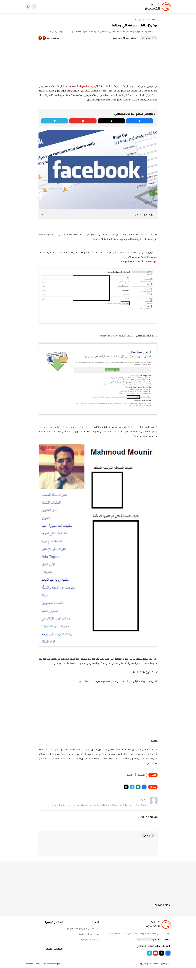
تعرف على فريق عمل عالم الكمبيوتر (83, 928)
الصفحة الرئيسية (151, 19)
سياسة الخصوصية (90, 939)
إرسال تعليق (148, 835)
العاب (78, 6)
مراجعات (54, 6)
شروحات (129, 774)
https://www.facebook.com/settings (139, 261)
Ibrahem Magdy (53, 964)
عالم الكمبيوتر (144, 964)
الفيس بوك (138, 19)
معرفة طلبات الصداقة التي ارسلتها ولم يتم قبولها (95, 86)
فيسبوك (105, 6)
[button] (144, 787)
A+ (44, 38)
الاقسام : (167, 939)
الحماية (95, 6)
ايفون (63, 6)
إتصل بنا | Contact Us (89, 934)
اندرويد (70, 6)
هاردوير (45, 6)
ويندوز (124, 6)
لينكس (86, 6)
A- (40, 38)
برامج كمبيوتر (134, 6)
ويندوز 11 (114, 6)
